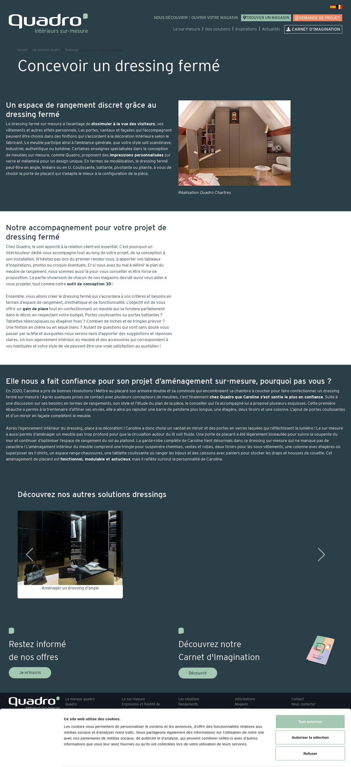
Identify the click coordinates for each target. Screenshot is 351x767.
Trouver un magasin (266, 17)
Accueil (22, 50)
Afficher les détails (268, 757)
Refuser (310, 735)
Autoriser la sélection (310, 719)
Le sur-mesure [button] (186, 29)
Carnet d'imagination (313, 29)
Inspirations (246, 29)
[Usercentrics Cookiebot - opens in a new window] (31, 757)
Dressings (71, 50)
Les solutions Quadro (46, 50)
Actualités (271, 29)
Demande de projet (317, 18)
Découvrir (198, 673)
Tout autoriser (310, 703)
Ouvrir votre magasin (214, 17)
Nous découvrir (171, 17)
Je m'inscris (30, 672)
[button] (28, 554)
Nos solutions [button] (217, 29)
